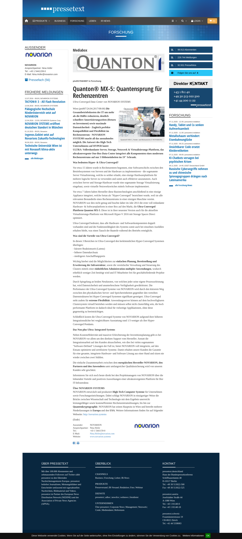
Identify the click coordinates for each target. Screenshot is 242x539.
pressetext (99, 497)
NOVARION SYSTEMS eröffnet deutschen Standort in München (44, 125)
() (212, 21)
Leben (92, 21)
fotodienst (134, 497)
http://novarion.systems (94, 414)
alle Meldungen (37, 158)
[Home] (26, 21)
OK (207, 535)
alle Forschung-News (183, 185)
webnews (124, 497)
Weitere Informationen (193, 535)
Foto (132, 487)
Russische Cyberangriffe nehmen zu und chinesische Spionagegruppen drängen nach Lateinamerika (188, 174)
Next (162, 63)
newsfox (115, 497)
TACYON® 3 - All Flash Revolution (45, 102)
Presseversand (101, 487)
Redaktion (124, 487)
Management (131, 507)
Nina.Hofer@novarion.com (102, 433)
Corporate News (117, 507)
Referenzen (119, 510)
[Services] (174, 21)
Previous (74, 63)
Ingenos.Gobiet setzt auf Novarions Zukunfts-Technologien (45, 136)
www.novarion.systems (100, 436)
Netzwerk (142, 507)
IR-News (105, 21)
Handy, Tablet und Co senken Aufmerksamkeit (186, 127)
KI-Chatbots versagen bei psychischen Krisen (184, 160)
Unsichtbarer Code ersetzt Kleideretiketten (184, 149)
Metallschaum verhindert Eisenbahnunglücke (184, 138)
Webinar (139, 487)
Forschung (77, 21)
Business (59, 21)
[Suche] (184, 21)
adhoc (108, 497)
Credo (97, 510)
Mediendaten (107, 510)
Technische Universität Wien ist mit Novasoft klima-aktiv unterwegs (43, 149)
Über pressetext (102, 507)
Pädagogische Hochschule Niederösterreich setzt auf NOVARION (40, 112)
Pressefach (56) (37, 80)
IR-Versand (114, 487)
